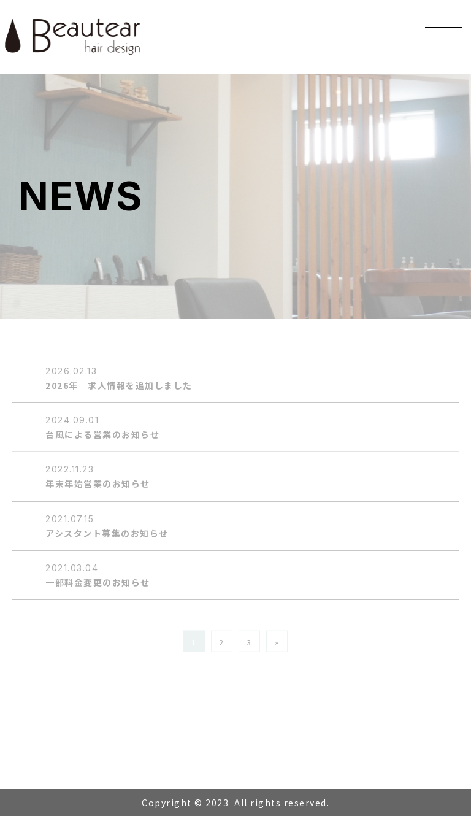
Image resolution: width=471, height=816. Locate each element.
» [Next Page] (277, 642)
